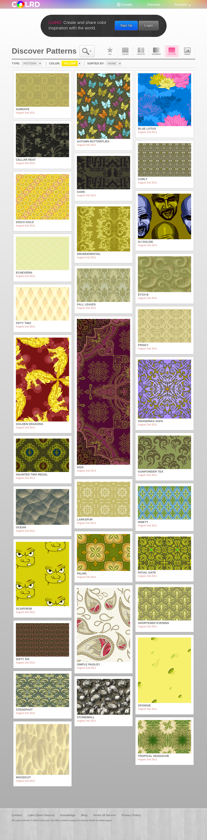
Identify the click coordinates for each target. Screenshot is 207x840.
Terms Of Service (104, 815)
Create (127, 4)
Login (148, 25)
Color (125, 51)
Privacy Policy (131, 815)
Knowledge (68, 815)
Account (181, 4)
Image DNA (187, 51)
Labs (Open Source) (41, 815)
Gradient (156, 51)
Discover (153, 4)
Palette (141, 51)
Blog (84, 815)
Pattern (172, 51)
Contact (17, 815)
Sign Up (126, 25)
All (110, 51)
